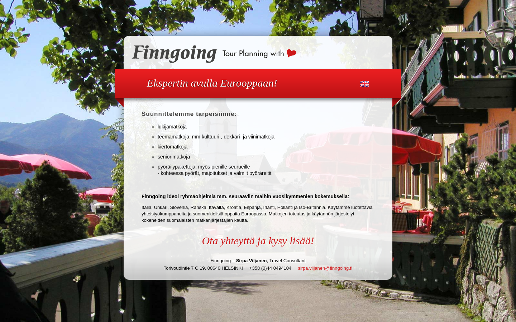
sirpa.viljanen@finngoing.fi (325, 268)
